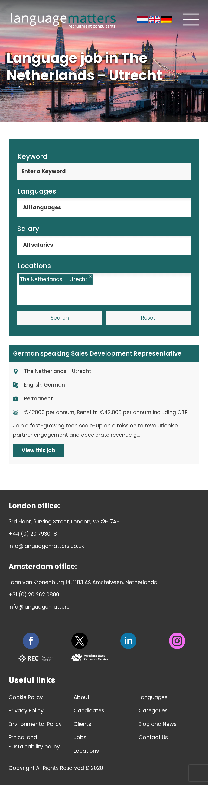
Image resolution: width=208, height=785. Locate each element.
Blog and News (158, 724)
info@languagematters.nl (42, 606)
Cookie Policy (26, 697)
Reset (148, 317)
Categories (153, 710)
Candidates (89, 710)
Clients (82, 724)
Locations (86, 751)
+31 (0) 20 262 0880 (34, 594)
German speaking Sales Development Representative (97, 353)
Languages (153, 697)
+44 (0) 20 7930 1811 (35, 534)
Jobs (80, 737)
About (82, 697)
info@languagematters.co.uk (46, 546)
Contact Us (153, 737)
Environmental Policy (35, 724)
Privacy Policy (26, 710)
